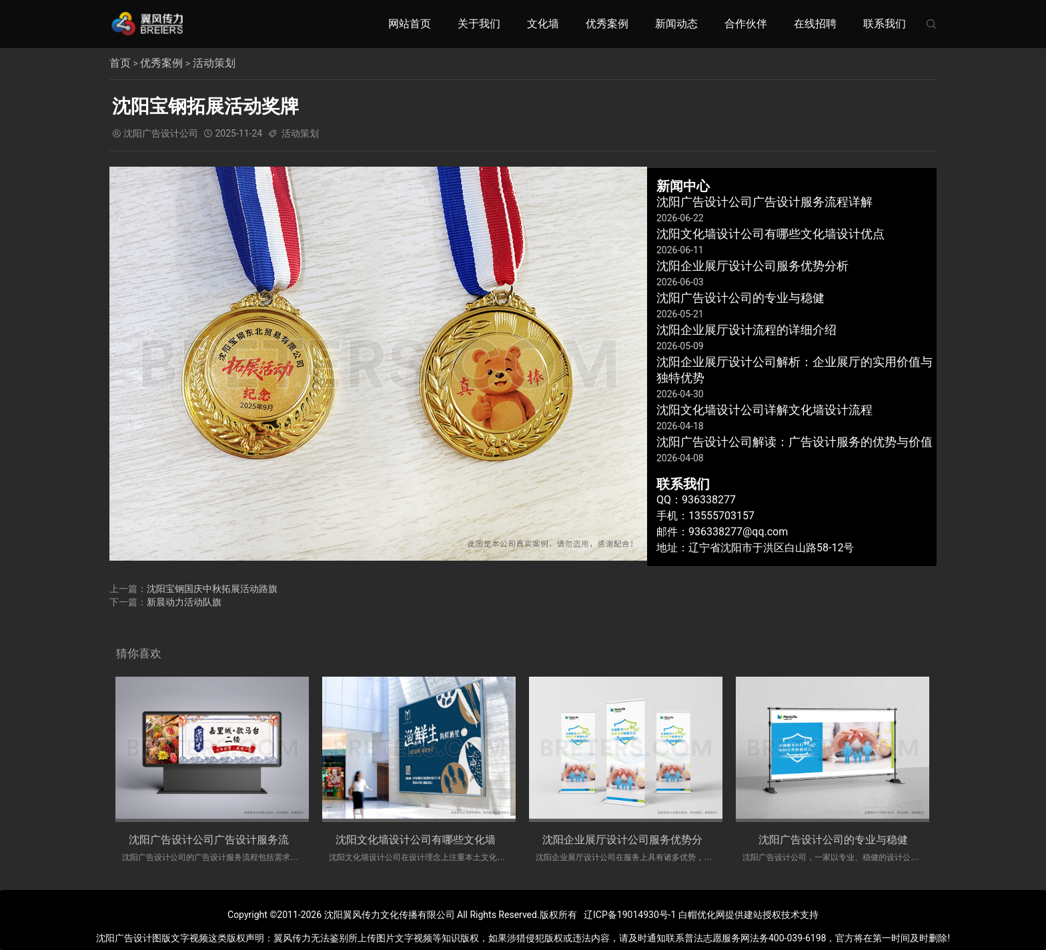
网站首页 (409, 23)
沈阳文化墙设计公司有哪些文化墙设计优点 (437, 839)
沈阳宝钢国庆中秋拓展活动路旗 (212, 588)
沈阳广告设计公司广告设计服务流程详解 (225, 839)
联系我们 (884, 23)
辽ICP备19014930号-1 (630, 914)
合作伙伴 (745, 23)
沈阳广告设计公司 (160, 133)
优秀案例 (607, 23)
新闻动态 (676, 23)
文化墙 (543, 23)
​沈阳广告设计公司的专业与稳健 (833, 839)
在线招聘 (815, 23)
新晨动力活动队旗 (184, 601)
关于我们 (479, 23)
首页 (120, 63)
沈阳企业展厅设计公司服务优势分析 (627, 839)
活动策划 (214, 63)
